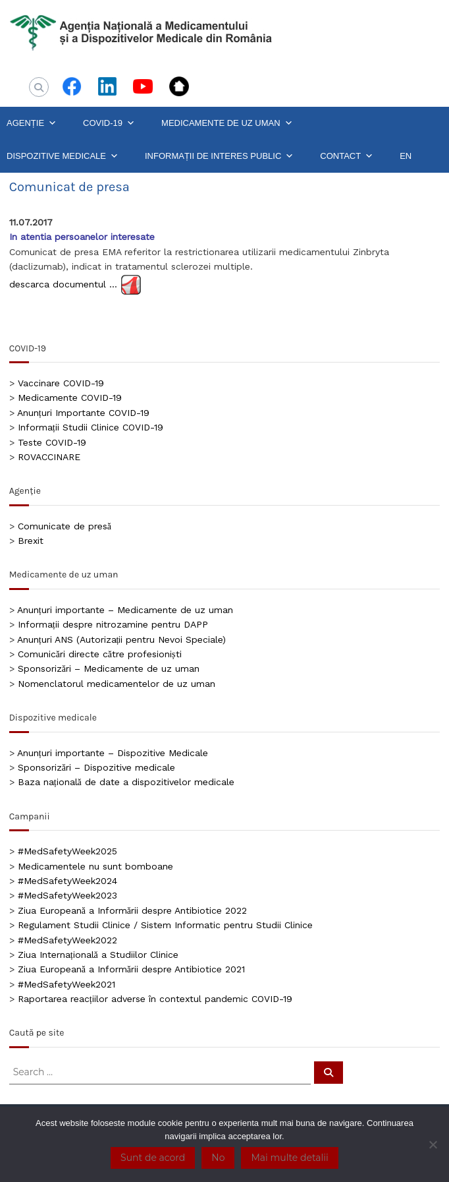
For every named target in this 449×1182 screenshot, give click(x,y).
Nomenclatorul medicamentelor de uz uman (116, 683)
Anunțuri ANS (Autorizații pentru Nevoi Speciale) (121, 639)
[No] (432, 1144)
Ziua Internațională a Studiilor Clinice (98, 954)
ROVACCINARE (49, 457)
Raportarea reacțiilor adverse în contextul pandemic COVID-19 (155, 998)
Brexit (30, 540)
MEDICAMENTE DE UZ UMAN (227, 123)
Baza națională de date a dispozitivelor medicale (126, 782)
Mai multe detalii (289, 1158)
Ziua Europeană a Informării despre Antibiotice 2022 (132, 910)
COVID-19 (109, 123)
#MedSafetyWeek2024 (67, 880)
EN (405, 156)
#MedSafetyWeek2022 (67, 940)
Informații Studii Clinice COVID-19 (90, 427)
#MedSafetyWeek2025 (67, 851)
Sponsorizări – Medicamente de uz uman (108, 668)
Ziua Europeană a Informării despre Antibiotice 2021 (131, 969)
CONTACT (346, 156)
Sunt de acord (152, 1158)
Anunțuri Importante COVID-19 (83, 412)
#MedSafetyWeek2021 (66, 984)
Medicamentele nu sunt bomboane (95, 866)
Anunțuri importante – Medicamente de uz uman (125, 610)
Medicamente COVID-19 (70, 397)
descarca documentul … (64, 283)
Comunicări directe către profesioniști (100, 654)
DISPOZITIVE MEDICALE (63, 156)
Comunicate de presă (64, 526)
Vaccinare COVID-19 (61, 383)
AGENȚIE (32, 123)
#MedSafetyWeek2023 (67, 895)
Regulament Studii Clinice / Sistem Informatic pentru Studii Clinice (165, 925)
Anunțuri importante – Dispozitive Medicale (112, 753)
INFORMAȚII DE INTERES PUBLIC (219, 156)
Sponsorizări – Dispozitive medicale (96, 767)
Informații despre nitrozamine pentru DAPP (113, 624)
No (217, 1158)
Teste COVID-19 (52, 442)
